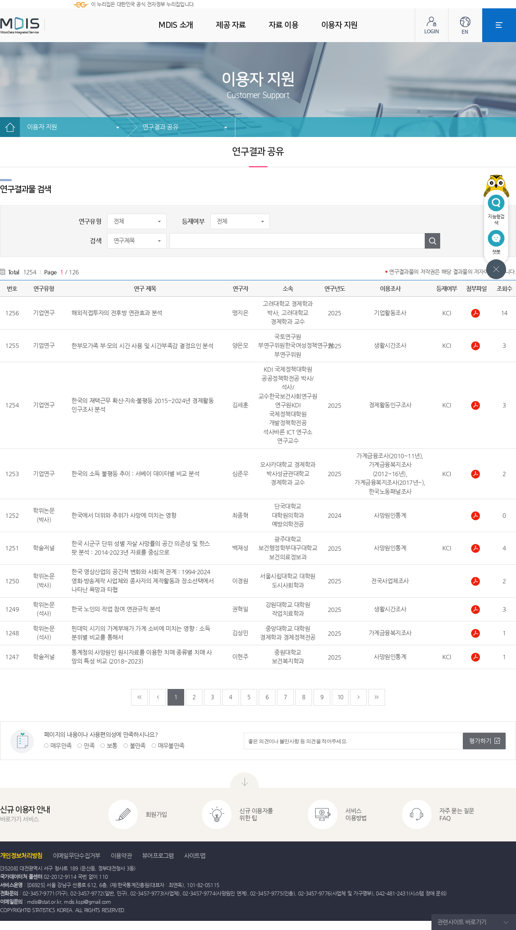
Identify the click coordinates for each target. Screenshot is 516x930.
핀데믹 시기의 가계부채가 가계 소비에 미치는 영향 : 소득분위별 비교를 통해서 (140, 633)
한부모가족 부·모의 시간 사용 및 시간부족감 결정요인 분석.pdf (476, 346)
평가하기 (480, 740)
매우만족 (60, 745)
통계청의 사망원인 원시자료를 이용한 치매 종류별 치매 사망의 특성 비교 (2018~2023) (141, 657)
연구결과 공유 (160, 127)
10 (340, 697)
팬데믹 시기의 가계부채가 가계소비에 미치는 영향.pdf (476, 633)
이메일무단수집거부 (76, 855)
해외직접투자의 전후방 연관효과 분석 (116, 312)
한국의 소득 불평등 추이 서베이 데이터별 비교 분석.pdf (476, 474)
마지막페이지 (376, 697)
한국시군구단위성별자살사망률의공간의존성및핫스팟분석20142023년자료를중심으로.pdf (476, 548)
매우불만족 (171, 745)
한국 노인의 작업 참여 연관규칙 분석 (115, 609)
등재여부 (193, 221)
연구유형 (90, 221)
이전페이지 (157, 697)
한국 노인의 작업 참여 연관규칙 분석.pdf (476, 609)
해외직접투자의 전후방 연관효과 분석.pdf (476, 313)
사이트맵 (194, 855)
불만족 (138, 745)
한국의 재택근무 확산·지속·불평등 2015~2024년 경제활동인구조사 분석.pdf (476, 405)
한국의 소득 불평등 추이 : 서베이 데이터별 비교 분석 (135, 473)
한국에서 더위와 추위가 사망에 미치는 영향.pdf (476, 515)
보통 (112, 745)
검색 (95, 241)
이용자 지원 (42, 127)
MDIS (39, 25)
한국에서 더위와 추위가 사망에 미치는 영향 (123, 515)
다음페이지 (358, 697)
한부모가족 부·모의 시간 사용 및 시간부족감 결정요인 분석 (142, 345)
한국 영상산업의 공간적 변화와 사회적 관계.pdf (476, 581)
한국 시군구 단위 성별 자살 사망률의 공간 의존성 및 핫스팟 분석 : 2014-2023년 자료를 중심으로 (140, 548)
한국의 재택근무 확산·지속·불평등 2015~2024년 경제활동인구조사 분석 (142, 405)
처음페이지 (139, 697)
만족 (89, 745)
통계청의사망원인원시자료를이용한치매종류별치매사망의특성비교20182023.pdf (476, 657)
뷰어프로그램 (158, 855)
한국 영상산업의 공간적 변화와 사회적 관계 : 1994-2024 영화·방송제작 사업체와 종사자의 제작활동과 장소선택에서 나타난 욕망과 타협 (142, 580)
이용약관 (121, 855)
